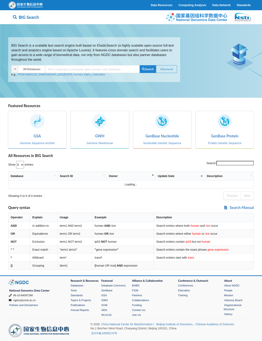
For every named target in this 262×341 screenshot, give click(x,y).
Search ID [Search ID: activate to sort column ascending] (69, 176)
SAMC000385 (47, 74)
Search (148, 69)
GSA (104, 295)
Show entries (20, 164)
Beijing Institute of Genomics (174, 324)
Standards (77, 295)
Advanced (166, 69)
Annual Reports (80, 310)
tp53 (60, 74)
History (228, 314)
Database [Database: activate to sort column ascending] (17, 176)
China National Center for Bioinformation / (128, 324)
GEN (104, 310)
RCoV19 (106, 314)
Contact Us (138, 310)
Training (182, 295)
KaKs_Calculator (94, 74)
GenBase (106, 290)
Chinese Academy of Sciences (214, 324)
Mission (228, 295)
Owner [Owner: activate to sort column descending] (121, 176)
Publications (78, 305)
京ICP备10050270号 (104, 333)
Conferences (185, 285)
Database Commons (113, 285)
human (77, 74)
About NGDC (232, 285)
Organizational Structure (232, 307)
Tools (74, 290)
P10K (135, 290)
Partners (137, 295)
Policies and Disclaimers (23, 305)
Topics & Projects (81, 300)
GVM (104, 305)
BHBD (135, 285)
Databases (77, 285)
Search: (230, 163)
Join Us (136, 314)
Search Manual (239, 207)
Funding (137, 305)
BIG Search (25, 17)
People (228, 290)
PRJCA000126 (27, 74)
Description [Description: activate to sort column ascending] (203, 176)
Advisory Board (233, 300)
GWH (104, 300)
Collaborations (140, 300)
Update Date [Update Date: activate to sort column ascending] (167, 176)
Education (184, 290)
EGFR (68, 74)
